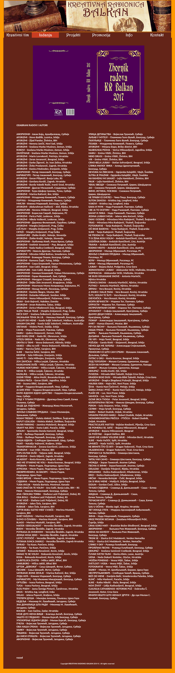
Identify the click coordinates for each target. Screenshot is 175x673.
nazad (20, 657)
